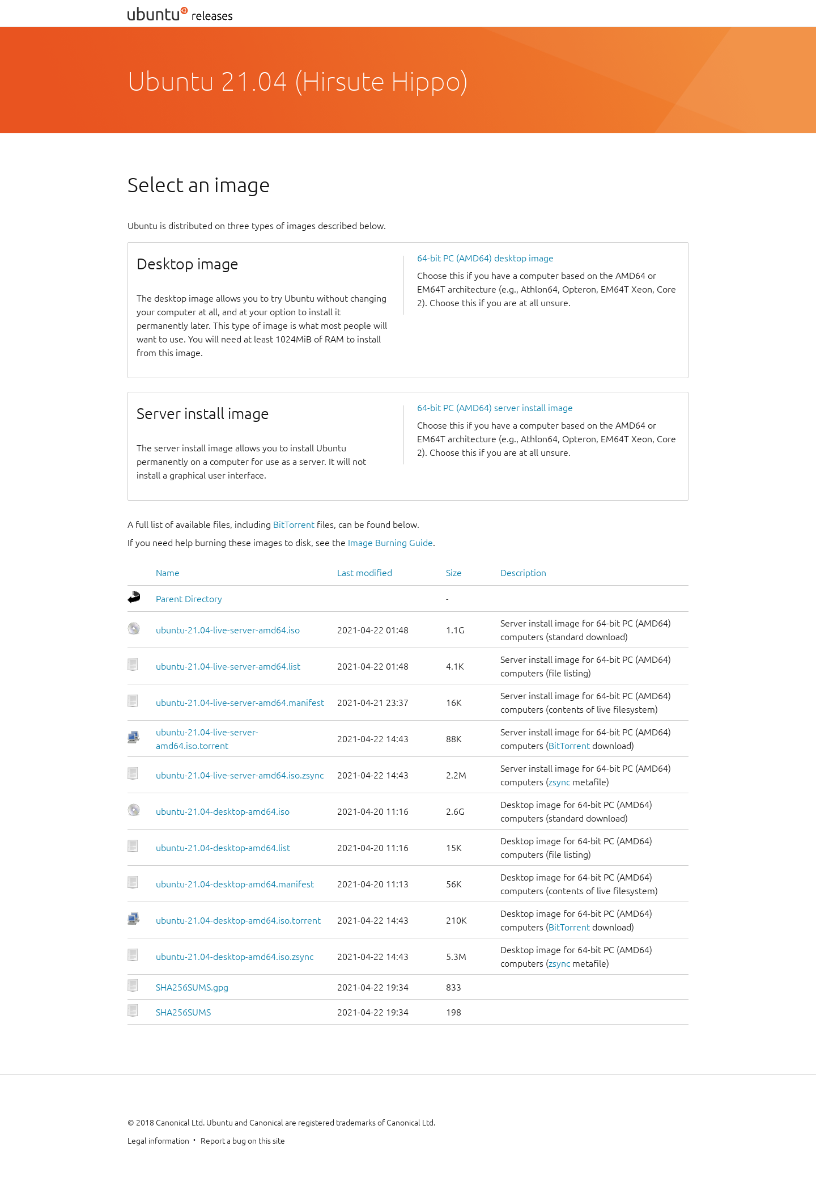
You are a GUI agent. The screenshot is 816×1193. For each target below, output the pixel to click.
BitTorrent (293, 524)
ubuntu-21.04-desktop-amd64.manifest (235, 884)
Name (168, 573)
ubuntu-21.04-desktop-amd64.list (223, 848)
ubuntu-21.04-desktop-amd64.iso (223, 811)
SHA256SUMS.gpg (192, 987)
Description (523, 573)
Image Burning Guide (390, 543)
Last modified (364, 573)
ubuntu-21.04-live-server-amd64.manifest (240, 702)
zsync (559, 782)
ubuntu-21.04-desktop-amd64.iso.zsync (234, 956)
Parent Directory (189, 599)
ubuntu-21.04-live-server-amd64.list (228, 666)
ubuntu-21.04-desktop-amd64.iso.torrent (238, 920)
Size (454, 573)
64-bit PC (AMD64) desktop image (485, 258)
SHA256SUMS (183, 1012)
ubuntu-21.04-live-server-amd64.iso (228, 630)
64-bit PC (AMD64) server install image (495, 408)
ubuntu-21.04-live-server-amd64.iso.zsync (240, 775)
